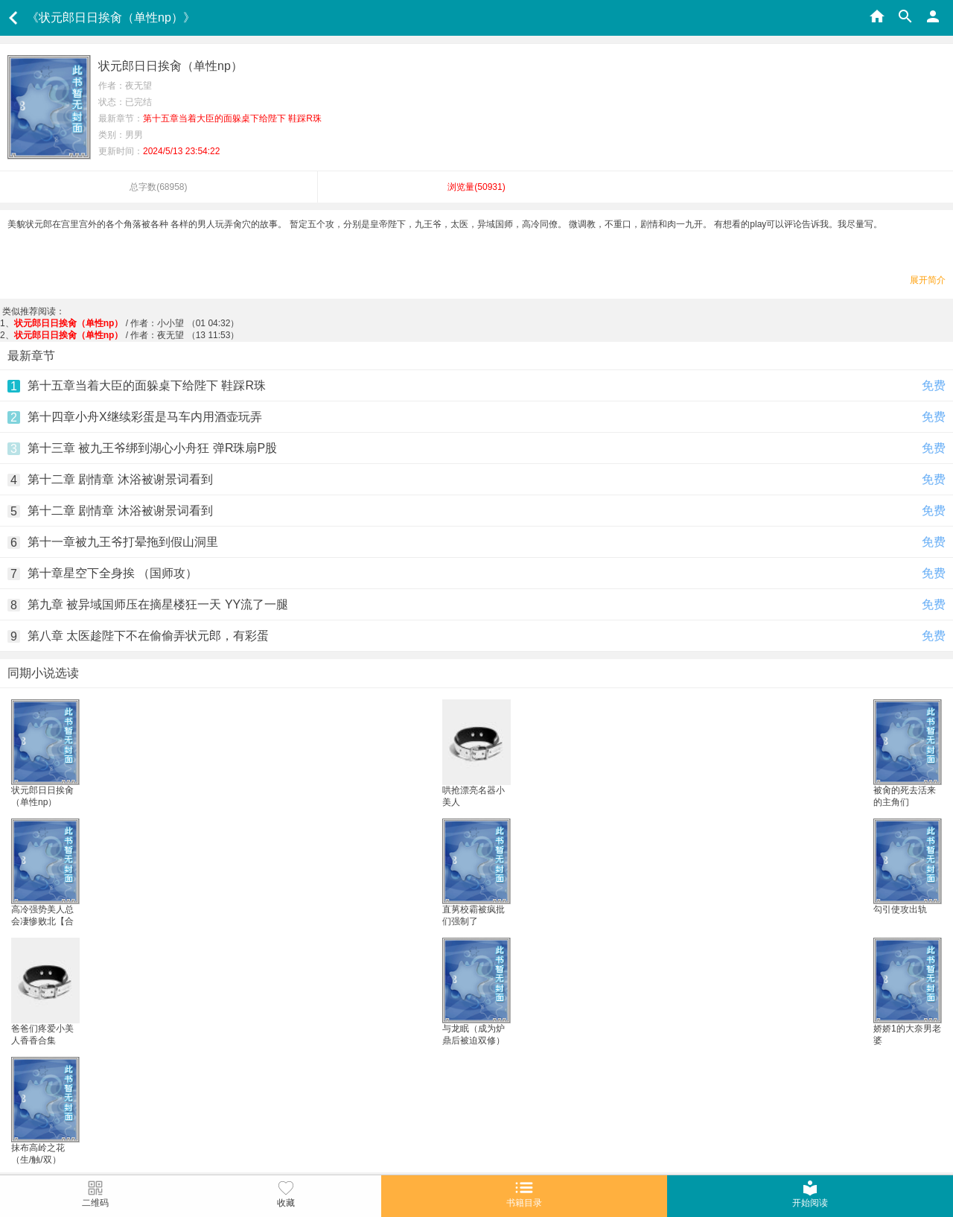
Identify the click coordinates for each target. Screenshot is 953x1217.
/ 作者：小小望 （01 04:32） (127, 323)
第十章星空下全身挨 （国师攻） (112, 573)
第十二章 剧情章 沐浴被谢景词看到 (120, 479)
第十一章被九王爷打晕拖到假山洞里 (123, 542)
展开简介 (928, 280)
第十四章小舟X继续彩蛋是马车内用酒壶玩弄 (145, 416)
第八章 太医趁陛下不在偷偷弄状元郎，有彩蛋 (148, 635)
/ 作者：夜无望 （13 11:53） (127, 335)
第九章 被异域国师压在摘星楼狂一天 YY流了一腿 (158, 604)
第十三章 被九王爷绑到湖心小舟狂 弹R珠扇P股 (152, 448)
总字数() (158, 187)
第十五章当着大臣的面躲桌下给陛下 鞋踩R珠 (147, 385)
